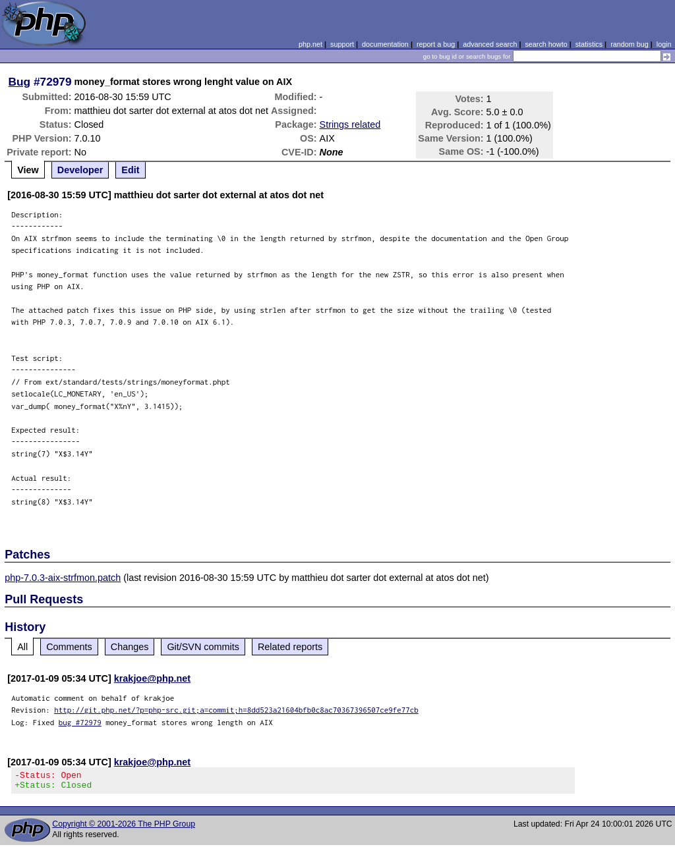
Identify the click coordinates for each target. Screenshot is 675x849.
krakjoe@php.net (152, 678)
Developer (80, 170)
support (342, 44)
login (664, 44)
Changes (130, 647)
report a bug (436, 44)
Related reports (290, 647)
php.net (310, 44)
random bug (629, 44)
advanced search (490, 44)
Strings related (350, 124)
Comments (69, 647)
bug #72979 (80, 722)
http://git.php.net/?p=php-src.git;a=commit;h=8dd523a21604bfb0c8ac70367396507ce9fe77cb (236, 709)
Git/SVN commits (203, 647)
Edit (130, 170)
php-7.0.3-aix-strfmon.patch (63, 577)
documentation (385, 44)
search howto (546, 44)
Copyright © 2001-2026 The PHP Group (123, 828)
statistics (588, 44)
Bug (20, 81)
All (22, 647)
